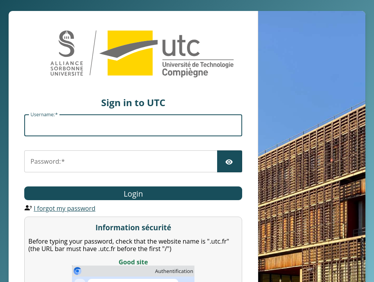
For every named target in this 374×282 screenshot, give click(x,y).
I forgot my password (64, 208)
